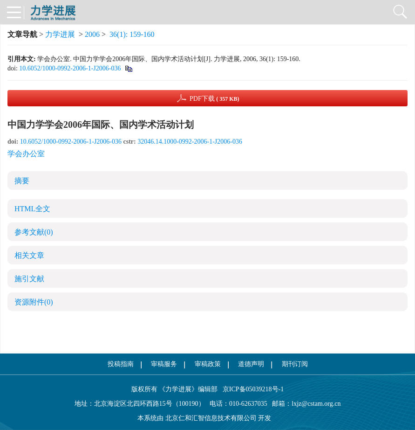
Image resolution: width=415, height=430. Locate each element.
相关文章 (29, 255)
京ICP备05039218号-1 (251, 389)
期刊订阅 (295, 364)
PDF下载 (214, 98)
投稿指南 (121, 364)
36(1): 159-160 (131, 34)
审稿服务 (164, 364)
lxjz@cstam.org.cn (316, 403)
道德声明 (251, 364)
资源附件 (33, 302)
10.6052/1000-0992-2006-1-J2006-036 (70, 68)
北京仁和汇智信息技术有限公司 (211, 418)
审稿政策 (208, 364)
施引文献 (29, 279)
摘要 (21, 181)
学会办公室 (26, 154)
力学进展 (60, 34)
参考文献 (33, 232)
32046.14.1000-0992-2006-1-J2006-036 (189, 141)
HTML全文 (32, 209)
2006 (92, 34)
